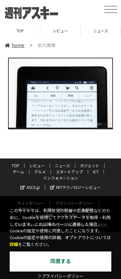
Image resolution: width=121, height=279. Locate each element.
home (15, 45)
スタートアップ (69, 171)
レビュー (60, 30)
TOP (20, 30)
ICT (96, 171)
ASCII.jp (30, 187)
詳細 (14, 244)
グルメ (40, 171)
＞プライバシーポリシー (60, 276)
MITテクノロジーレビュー (75, 187)
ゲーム (18, 171)
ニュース (100, 30)
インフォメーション (60, 177)
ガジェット (89, 165)
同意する (60, 261)
